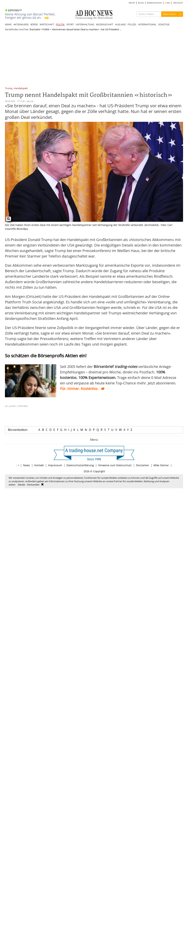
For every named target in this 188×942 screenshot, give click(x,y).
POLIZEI (132, 24)
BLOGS (141, 3)
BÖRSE (34, 24)
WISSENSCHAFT (104, 24)
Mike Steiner (161, 465)
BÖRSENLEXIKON (154, 3)
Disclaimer (142, 465)
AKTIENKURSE (21, 24)
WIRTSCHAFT (47, 24)
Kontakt (39, 465)
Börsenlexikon (18, 430)
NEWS (8, 24)
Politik (45, 29)
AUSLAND (120, 24)
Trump (8, 88)
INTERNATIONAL (147, 24)
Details (21, 484)
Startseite (35, 29)
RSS (167, 3)
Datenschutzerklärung (80, 465)
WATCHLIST (178, 3)
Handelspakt (21, 88)
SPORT (70, 24)
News (26, 465)
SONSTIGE (163, 24)
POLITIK (60, 24)
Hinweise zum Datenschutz (115, 465)
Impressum (55, 465)
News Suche (169, 14)
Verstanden (33, 484)
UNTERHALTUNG (85, 24)
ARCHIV (132, 3)
